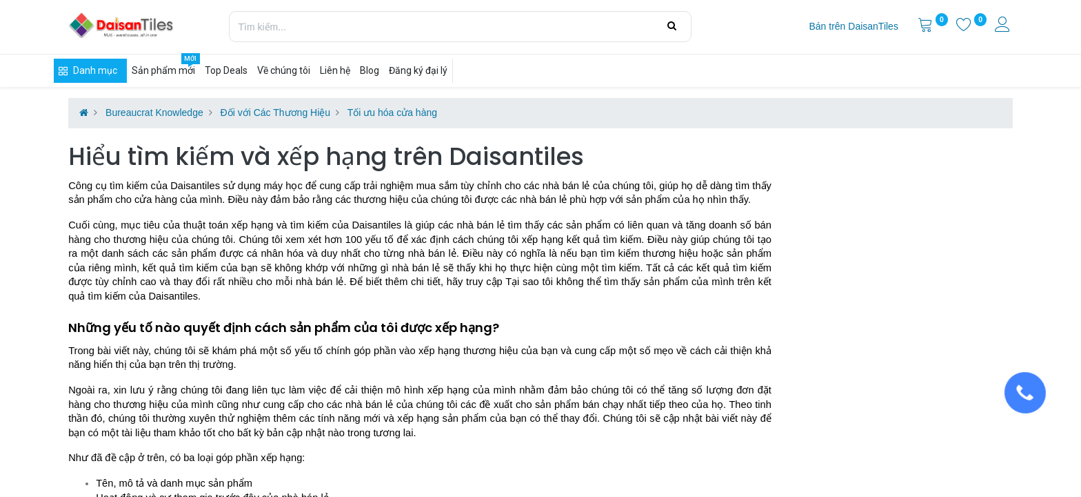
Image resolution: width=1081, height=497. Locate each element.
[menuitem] (853, 26)
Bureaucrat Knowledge (154, 112)
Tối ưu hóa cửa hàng (392, 112)
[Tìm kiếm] (672, 26)
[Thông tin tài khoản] (1004, 26)
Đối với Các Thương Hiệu (275, 112)
